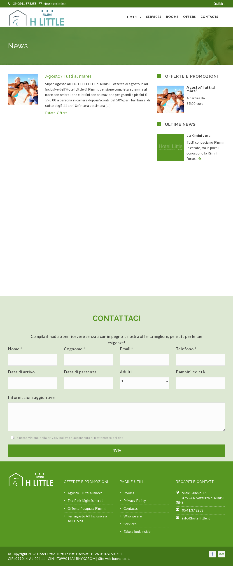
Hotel (132, 17)
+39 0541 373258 (24, 3)
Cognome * (74, 348)
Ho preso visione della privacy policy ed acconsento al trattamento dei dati (66, 438)
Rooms (172, 17)
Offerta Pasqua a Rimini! (87, 508)
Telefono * (186, 348)
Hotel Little (46, 554)
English (217, 3)
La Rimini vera (198, 135)
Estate (50, 113)
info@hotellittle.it (54, 3)
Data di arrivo (21, 371)
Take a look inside (137, 531)
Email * (126, 348)
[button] (144, 380)
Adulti (126, 371)
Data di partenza (80, 371)
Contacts (209, 17)
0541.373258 (192, 510)
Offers (189, 17)
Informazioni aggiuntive (31, 397)
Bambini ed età (190, 371)
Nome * (15, 348)
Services (153, 17)
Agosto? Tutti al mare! (68, 76)
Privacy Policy (134, 500)
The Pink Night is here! (85, 500)
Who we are (132, 516)
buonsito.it (120, 559)
